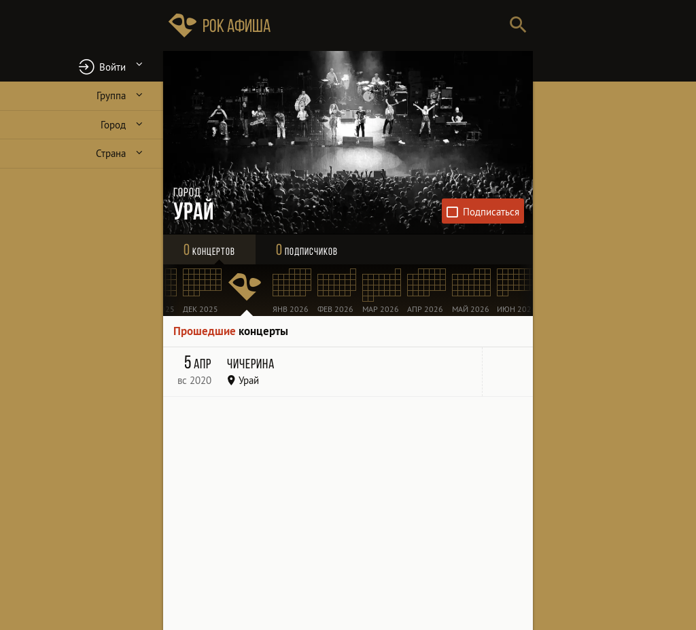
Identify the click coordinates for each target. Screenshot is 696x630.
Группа (111, 95)
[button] (81, 66)
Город (113, 124)
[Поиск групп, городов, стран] (388, 25)
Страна (111, 153)
